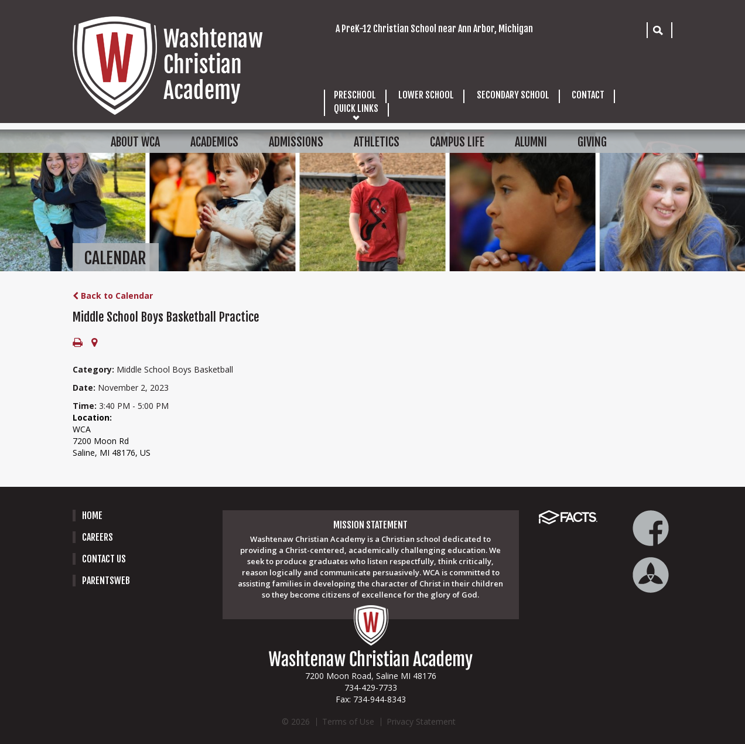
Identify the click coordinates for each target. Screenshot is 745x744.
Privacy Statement (421, 721)
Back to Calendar (113, 295)
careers (97, 537)
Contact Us (104, 559)
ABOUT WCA (135, 142)
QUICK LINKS (356, 108)
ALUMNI (531, 142)
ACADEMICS (214, 142)
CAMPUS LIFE (457, 142)
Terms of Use (348, 721)
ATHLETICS (376, 142)
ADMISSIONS (296, 142)
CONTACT (588, 95)
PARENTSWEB (106, 580)
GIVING (592, 142)
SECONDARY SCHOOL (513, 95)
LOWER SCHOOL (426, 95)
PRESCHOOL (355, 95)
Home (92, 515)
